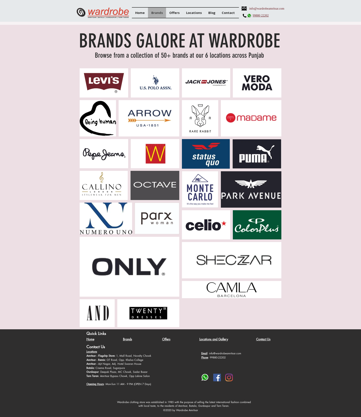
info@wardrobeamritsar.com (266, 8)
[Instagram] (229, 377)
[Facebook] (217, 377)
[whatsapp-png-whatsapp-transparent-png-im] (205, 377)
